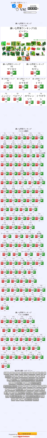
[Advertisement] (25, 16)
